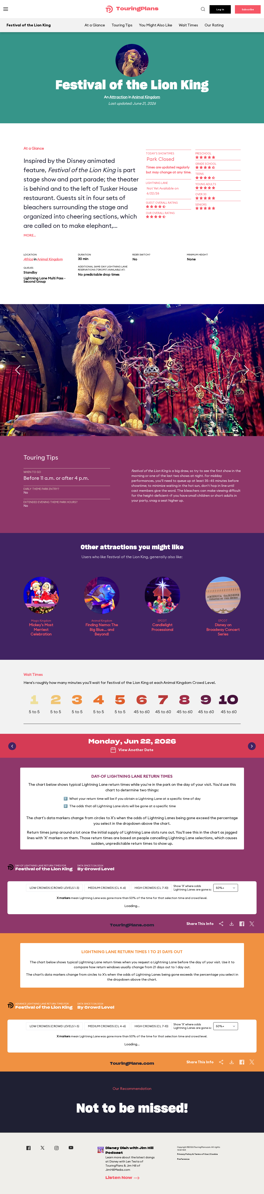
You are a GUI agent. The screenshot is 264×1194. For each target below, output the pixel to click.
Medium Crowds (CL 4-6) (107, 888)
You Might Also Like (155, 25)
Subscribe (248, 9)
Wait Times (188, 25)
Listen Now (123, 1178)
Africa (28, 259)
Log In (220, 9)
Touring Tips (122, 25)
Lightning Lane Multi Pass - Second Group (44, 280)
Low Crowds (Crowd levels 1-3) (54, 888)
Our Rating (214, 25)
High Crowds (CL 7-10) (151, 888)
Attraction (118, 97)
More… (30, 235)
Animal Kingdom (146, 97)
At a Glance (95, 25)
